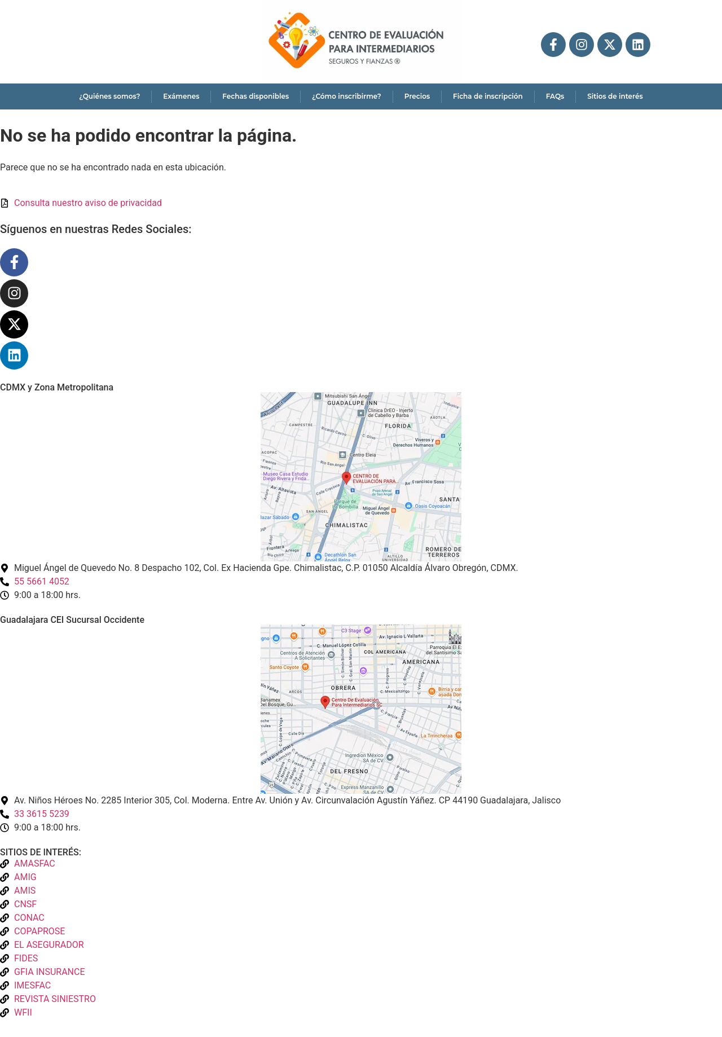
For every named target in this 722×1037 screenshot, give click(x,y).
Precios (417, 96)
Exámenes (181, 96)
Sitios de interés (614, 96)
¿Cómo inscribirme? (346, 96)
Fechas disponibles (255, 96)
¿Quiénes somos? (109, 96)
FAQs (555, 96)
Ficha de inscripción (488, 96)
